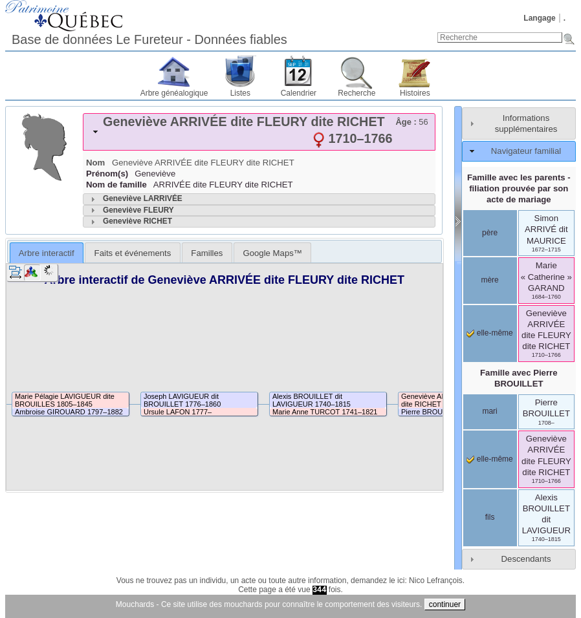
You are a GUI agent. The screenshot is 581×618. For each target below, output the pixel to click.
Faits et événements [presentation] (132, 253)
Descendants (526, 559)
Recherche (356, 93)
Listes (240, 93)
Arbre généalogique (174, 93)
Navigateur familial (526, 151)
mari (489, 411)
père (490, 232)
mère (489, 279)
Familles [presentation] (207, 253)
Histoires (415, 93)
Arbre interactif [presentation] (46, 253)
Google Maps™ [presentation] (272, 253)
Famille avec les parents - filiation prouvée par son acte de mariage (519, 188)
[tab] (259, 132)
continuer (445, 604)
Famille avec (519, 378)
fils (490, 517)
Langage (539, 18)
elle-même (489, 332)
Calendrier (298, 93)
